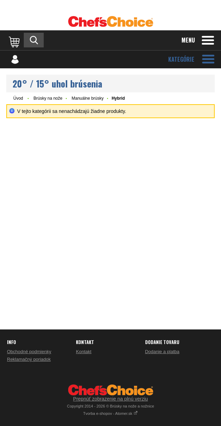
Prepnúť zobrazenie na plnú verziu (110, 399)
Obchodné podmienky (29, 351)
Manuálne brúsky (88, 98)
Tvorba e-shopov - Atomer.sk (110, 413)
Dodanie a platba (162, 351)
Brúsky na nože (48, 98)
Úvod (18, 98)
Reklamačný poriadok (29, 359)
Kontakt (83, 351)
